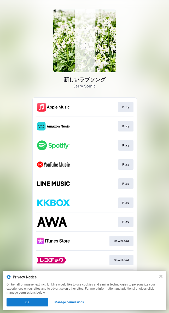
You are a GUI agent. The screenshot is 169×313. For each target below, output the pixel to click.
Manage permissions (69, 302)
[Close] (161, 276)
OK (27, 302)
